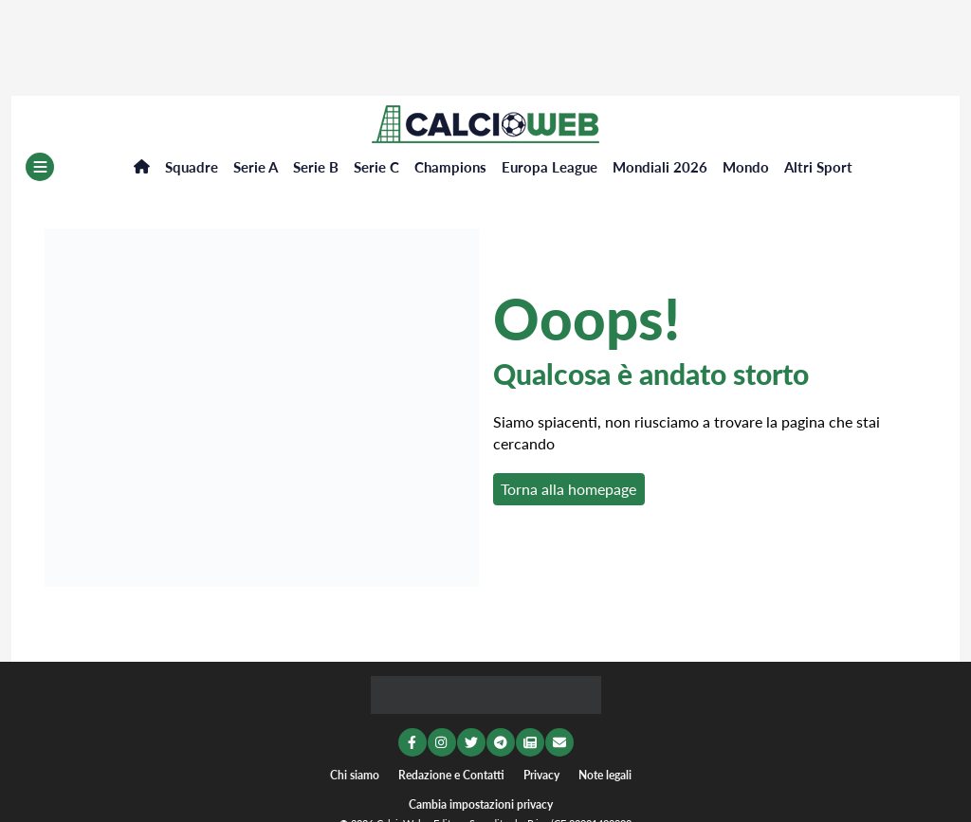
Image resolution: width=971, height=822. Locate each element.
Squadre (191, 166)
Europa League (549, 166)
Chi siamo (354, 775)
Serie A (255, 166)
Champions (450, 166)
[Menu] (40, 167)
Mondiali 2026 (660, 166)
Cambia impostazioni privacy (481, 804)
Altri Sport (818, 166)
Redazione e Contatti (451, 775)
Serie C (376, 166)
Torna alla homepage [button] (568, 489)
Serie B (316, 166)
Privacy (541, 775)
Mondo (746, 166)
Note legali (605, 775)
